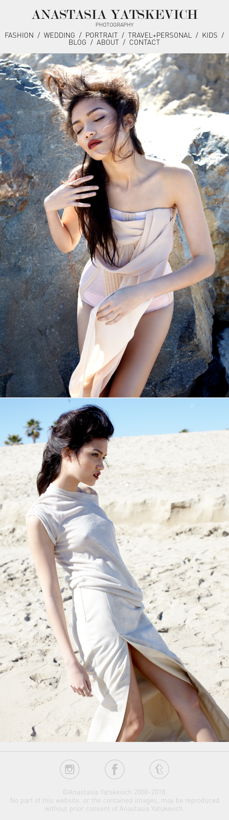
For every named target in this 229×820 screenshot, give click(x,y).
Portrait (101, 34)
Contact (144, 41)
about (108, 41)
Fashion (19, 34)
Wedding (59, 34)
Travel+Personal (160, 34)
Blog (78, 41)
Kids (210, 34)
